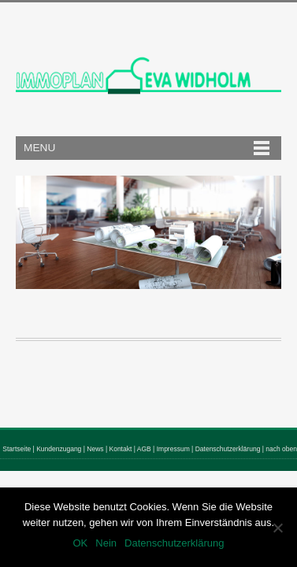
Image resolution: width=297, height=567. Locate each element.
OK (79, 543)
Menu (39, 148)
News (95, 449)
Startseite (16, 449)
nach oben (281, 449)
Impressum (173, 449)
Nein (106, 543)
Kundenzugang (58, 449)
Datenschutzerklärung (228, 449)
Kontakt (121, 449)
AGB (144, 449)
